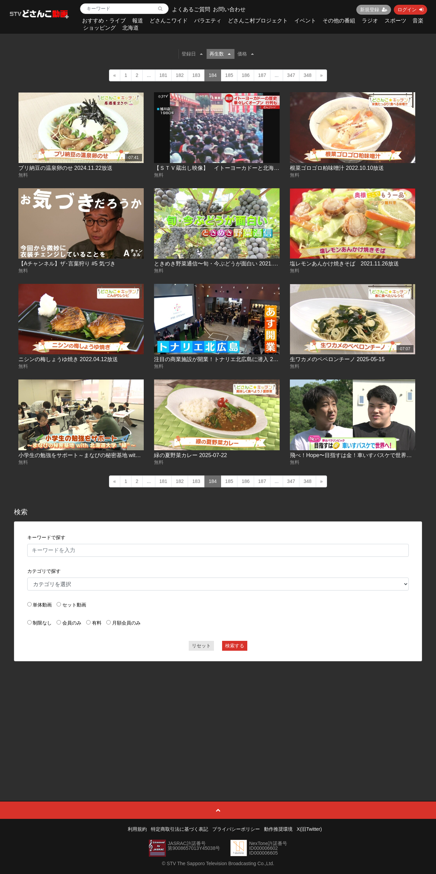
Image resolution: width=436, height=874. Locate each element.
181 (163, 75)
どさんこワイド (169, 20)
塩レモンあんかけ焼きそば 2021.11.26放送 (344, 263)
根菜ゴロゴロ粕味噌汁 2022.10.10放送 (337, 168)
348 (307, 75)
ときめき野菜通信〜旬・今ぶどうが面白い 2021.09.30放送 (225, 263)
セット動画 (74, 605)
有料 (97, 623)
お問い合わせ (229, 9)
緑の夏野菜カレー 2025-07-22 (190, 455)
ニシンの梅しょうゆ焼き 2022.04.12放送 (68, 359)
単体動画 (42, 605)
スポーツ (395, 20)
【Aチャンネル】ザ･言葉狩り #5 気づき (66, 263)
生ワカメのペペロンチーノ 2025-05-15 (337, 359)
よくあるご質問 (191, 9)
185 (229, 75)
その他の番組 (339, 20)
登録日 (192, 53)
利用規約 (137, 829)
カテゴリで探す (44, 571)
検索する (234, 645)
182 (180, 75)
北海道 (130, 28)
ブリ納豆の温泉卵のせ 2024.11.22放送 (65, 168)
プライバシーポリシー (236, 829)
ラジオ (370, 20)
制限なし (42, 623)
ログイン (410, 9)
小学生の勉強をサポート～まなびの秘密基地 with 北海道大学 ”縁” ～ (101, 455)
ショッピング (99, 28)
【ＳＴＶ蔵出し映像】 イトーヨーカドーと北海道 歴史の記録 (233, 168)
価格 (245, 53)
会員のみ (71, 623)
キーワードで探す (46, 537)
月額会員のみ (126, 623)
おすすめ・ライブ (104, 20)
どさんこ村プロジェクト (258, 20)
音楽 (417, 20)
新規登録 (373, 9)
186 (245, 75)
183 (196, 75)
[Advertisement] (218, 715)
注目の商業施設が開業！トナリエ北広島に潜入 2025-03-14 (226, 359)
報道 (137, 20)
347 (291, 75)
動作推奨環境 (278, 829)
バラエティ (207, 20)
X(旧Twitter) (309, 829)
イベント (305, 20)
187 (262, 75)
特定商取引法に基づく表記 (179, 829)
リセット (201, 645)
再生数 (220, 53)
